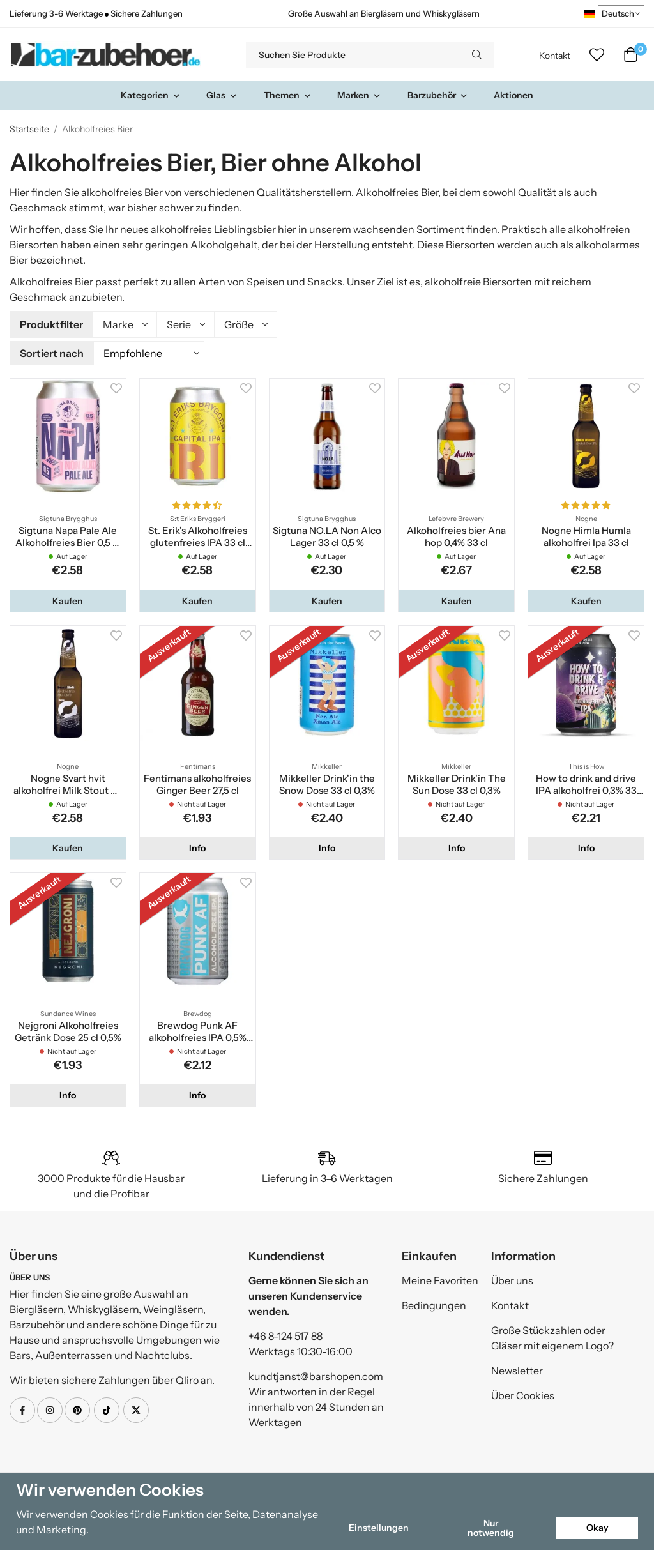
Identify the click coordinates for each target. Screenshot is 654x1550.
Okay (597, 1527)
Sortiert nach (52, 353)
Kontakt (554, 55)
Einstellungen (379, 1527)
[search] (476, 55)
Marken (359, 95)
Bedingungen (434, 1305)
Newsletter (517, 1370)
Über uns (512, 1280)
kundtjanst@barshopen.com (315, 1376)
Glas (222, 95)
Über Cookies (522, 1395)
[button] (68, 601)
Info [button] (197, 848)
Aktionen (513, 95)
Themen (288, 95)
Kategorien (151, 95)
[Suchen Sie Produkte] (352, 55)
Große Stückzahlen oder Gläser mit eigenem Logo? (552, 1338)
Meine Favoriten (440, 1280)
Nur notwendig (491, 1527)
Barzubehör (437, 95)
